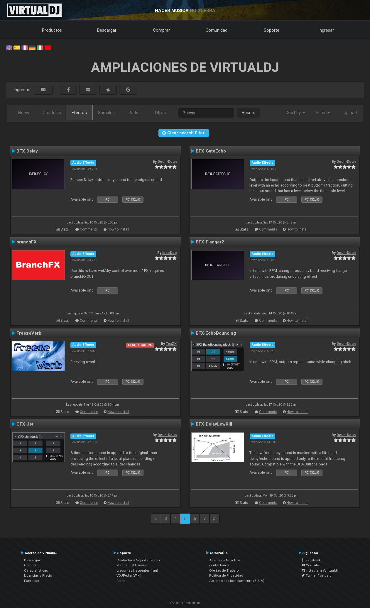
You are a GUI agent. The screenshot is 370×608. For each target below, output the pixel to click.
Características (36, 570)
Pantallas (31, 581)
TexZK (171, 344)
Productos (52, 30)
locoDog (169, 253)
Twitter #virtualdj (317, 575)
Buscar (248, 112)
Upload (350, 112)
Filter (323, 112)
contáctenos (219, 565)
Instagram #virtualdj (320, 570)
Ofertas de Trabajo (224, 570)
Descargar (106, 30)
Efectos (79, 112)
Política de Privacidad (226, 575)
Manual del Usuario (131, 565)
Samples (106, 112)
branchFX (26, 242)
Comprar (161, 30)
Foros (120, 581)
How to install (118, 229)
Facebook (311, 560)
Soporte (271, 30)
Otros (160, 112)
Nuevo (24, 112)
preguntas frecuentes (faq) (137, 570)
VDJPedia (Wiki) (128, 575)
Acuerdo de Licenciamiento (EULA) (236, 581)
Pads (133, 112)
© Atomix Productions (185, 603)
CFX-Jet (24, 424)
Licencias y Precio (38, 575)
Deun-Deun (167, 162)
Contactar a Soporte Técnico (138, 560)
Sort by (296, 112)
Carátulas (52, 112)
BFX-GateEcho (211, 151)
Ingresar (326, 30)
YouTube (311, 565)
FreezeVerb (28, 333)
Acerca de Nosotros (224, 560)
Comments (89, 229)
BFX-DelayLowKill (214, 424)
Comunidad (216, 30)
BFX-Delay (27, 151)
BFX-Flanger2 (210, 242)
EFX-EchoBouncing (216, 333)
